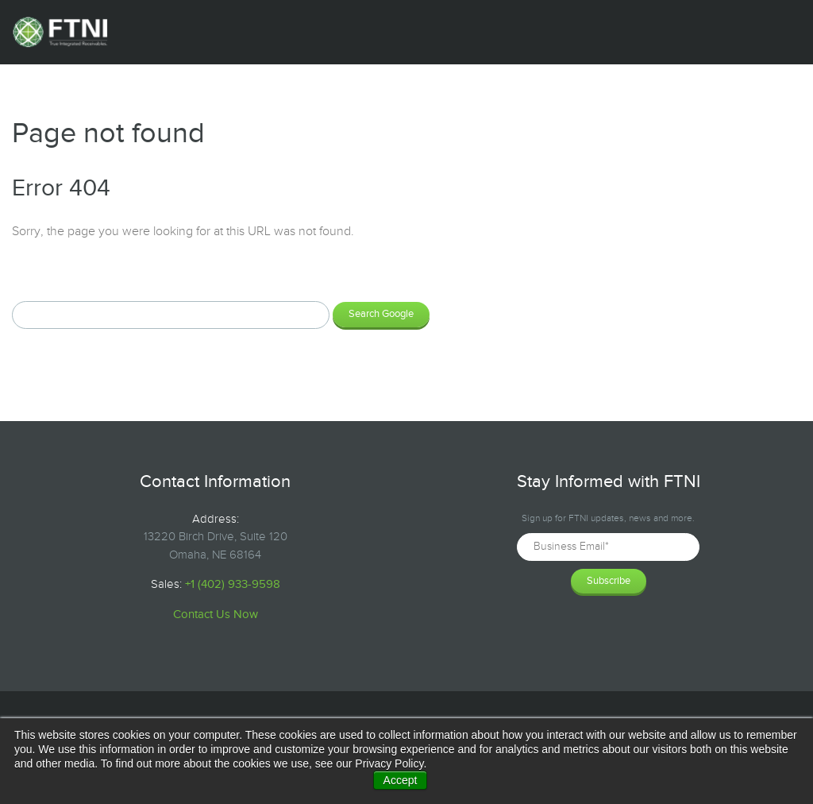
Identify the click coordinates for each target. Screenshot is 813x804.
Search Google (381, 313)
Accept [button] (400, 780)
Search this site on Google (84, 273)
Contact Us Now (215, 614)
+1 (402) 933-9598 (232, 584)
